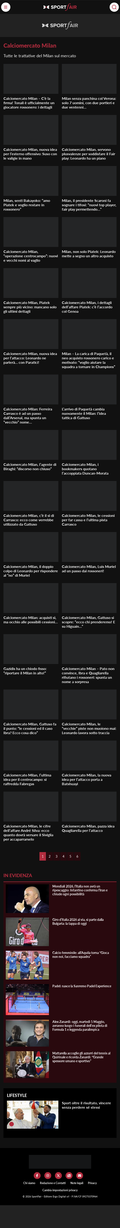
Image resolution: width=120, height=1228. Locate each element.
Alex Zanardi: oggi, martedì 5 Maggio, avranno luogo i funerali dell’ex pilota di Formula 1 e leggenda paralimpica (79, 1025)
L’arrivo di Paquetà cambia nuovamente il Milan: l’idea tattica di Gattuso (84, 413)
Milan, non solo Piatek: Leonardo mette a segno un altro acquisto (89, 253)
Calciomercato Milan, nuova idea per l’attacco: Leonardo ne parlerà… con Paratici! (30, 357)
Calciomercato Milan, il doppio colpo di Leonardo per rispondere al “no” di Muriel (30, 570)
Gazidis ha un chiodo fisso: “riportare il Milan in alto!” (25, 670)
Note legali (76, 1183)
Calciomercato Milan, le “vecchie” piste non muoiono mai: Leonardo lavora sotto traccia (89, 728)
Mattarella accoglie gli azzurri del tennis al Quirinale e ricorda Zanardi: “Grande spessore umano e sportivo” (81, 1057)
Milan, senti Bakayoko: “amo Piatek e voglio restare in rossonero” (26, 204)
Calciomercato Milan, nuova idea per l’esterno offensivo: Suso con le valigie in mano (30, 153)
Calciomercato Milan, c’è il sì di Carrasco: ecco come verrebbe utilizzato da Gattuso (28, 519)
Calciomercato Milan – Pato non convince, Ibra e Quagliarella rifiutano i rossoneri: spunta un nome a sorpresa (88, 675)
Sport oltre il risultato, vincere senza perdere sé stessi (86, 1105)
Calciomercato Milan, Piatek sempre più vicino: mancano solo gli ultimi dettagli (30, 306)
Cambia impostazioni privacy (60, 1190)
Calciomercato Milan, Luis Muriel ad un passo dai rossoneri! (89, 568)
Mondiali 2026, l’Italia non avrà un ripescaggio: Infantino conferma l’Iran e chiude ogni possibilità (80, 890)
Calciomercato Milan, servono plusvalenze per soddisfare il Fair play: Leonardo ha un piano (88, 153)
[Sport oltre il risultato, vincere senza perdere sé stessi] (11, 1124)
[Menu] (5, 7)
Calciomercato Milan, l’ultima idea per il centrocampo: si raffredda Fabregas (27, 779)
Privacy (92, 1183)
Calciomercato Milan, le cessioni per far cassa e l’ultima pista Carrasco (88, 519)
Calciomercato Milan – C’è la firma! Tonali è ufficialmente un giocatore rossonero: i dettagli (28, 102)
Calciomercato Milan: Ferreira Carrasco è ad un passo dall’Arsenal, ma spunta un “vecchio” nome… (27, 415)
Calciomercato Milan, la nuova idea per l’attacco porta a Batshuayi (86, 779)
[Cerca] (114, 7)
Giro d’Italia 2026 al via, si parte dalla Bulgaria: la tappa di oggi (78, 921)
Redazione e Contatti (53, 1183)
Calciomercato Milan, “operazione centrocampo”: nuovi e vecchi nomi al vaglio (30, 255)
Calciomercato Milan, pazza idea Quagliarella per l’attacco (88, 828)
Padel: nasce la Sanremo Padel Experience (81, 986)
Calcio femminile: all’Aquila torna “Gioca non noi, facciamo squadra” (80, 955)
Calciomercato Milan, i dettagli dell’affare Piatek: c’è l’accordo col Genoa (87, 306)
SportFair (37, 1196)
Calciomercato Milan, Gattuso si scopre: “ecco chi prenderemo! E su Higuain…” (88, 621)
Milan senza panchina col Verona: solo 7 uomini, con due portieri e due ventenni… (89, 102)
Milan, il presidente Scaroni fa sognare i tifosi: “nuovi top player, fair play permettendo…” (89, 204)
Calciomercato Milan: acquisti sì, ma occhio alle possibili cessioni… (30, 619)
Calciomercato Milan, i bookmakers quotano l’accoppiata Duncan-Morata (85, 468)
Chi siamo (29, 1183)
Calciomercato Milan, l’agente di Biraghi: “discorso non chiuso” (29, 466)
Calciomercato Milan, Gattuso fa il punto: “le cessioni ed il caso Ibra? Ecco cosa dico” (29, 728)
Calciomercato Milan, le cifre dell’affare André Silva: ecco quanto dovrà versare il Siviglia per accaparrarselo (28, 832)
